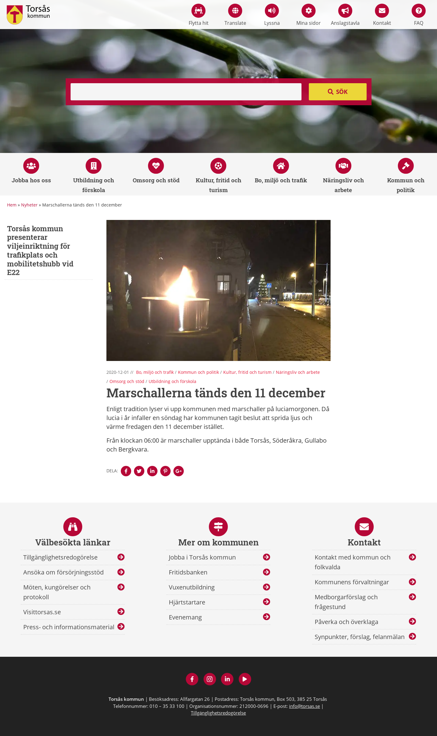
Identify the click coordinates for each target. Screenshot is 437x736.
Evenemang (185, 617)
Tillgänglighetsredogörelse (60, 557)
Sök (342, 92)
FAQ (419, 15)
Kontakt (382, 15)
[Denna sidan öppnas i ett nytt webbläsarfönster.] (126, 471)
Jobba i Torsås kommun (202, 557)
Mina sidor (308, 15)
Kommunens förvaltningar (352, 582)
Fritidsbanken (188, 572)
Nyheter (29, 205)
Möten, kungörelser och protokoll (57, 592)
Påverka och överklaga (346, 622)
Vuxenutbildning (192, 587)
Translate (235, 15)
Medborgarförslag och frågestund (346, 602)
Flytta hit (199, 15)
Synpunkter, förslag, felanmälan (360, 637)
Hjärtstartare (187, 602)
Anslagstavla (345, 15)
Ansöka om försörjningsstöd (63, 572)
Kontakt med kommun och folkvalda (353, 562)
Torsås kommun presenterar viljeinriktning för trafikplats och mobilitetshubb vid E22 (40, 250)
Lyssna (272, 15)
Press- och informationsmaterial (68, 627)
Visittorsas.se (42, 612)
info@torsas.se (304, 706)
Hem (12, 205)
